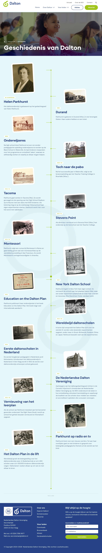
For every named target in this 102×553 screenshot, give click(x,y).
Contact (89, 2)
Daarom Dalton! (43, 511)
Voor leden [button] (61, 7)
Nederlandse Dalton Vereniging (13, 5)
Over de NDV (79, 2)
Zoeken (96, 2)
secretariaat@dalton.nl (19, 536)
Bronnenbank (42, 530)
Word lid (91, 7)
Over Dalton (11, 41)
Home (4, 42)
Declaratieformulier (44, 536)
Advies (76, 7)
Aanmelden (81, 537)
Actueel (69, 2)
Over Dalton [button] (47, 7)
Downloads (41, 527)
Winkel (39, 533)
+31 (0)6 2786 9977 (17, 533)
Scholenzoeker (42, 514)
